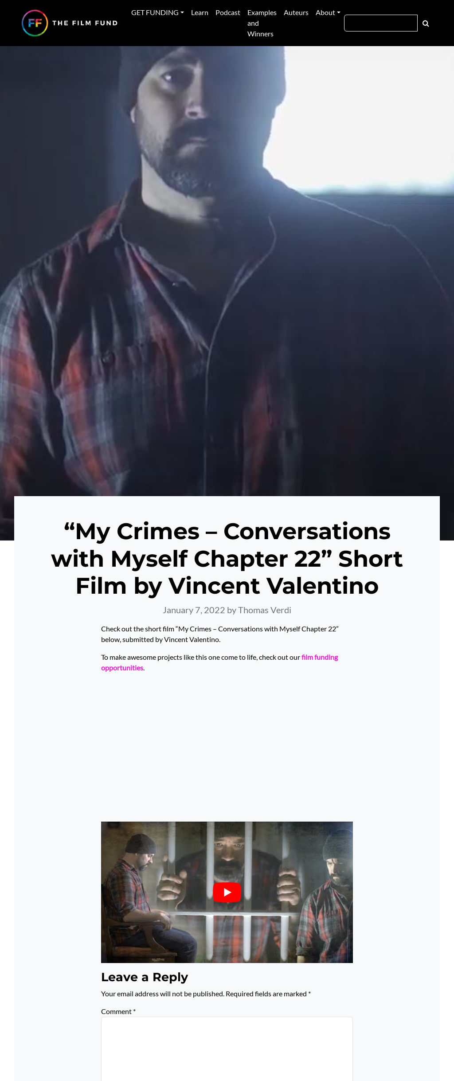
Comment (118, 1011)
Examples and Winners (262, 23)
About (325, 12)
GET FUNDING (155, 12)
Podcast (227, 12)
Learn (199, 12)
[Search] (381, 23)
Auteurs (296, 12)
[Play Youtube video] (227, 892)
